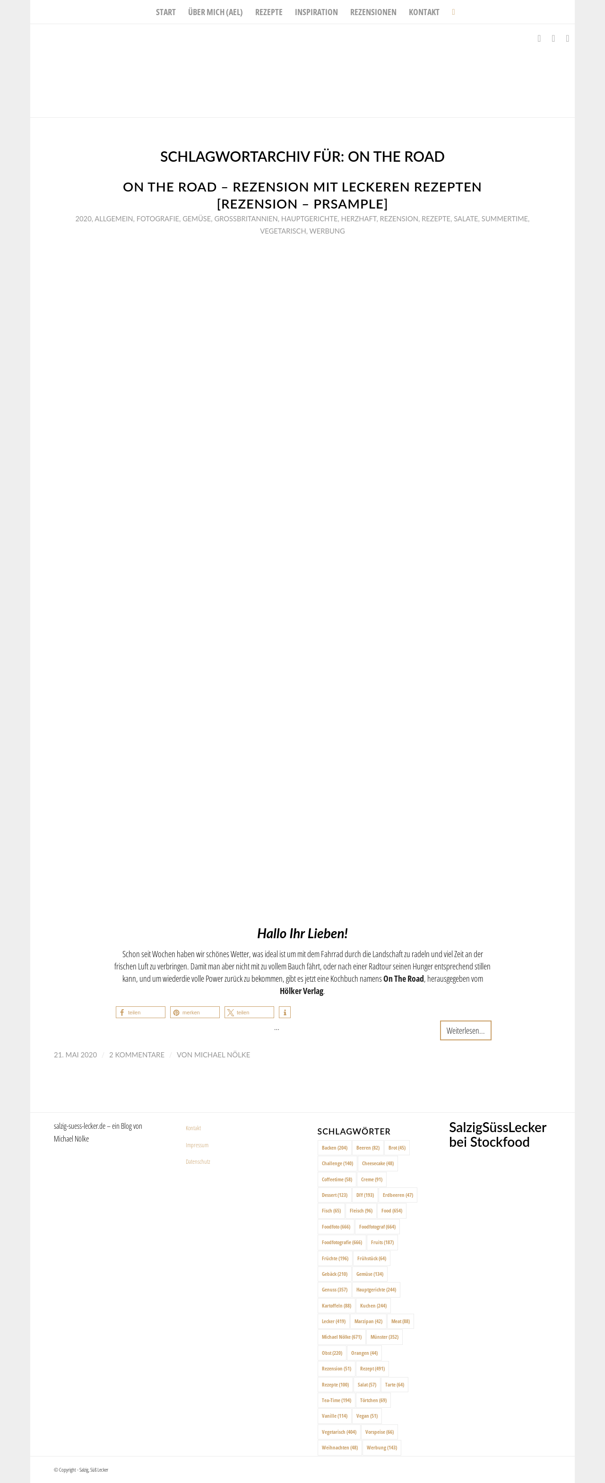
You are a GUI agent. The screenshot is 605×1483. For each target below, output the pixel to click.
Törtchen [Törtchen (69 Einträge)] (373, 1400)
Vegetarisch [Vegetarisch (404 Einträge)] (339, 1431)
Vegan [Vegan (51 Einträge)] (367, 1415)
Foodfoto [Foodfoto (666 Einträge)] (336, 1226)
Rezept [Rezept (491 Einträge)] (372, 1368)
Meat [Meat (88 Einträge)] (400, 1321)
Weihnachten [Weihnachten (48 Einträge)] (340, 1447)
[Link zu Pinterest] (568, 38)
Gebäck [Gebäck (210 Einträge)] (334, 1273)
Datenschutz (198, 1161)
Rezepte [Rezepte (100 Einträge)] (335, 1384)
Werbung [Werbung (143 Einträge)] (382, 1447)
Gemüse (196, 218)
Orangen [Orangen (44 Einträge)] (364, 1352)
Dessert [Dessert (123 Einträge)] (334, 1194)
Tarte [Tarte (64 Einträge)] (394, 1384)
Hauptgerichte (309, 218)
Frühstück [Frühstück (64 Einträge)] (371, 1258)
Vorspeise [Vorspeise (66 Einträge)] (379, 1431)
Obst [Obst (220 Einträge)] (332, 1352)
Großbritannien (245, 218)
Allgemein (114, 218)
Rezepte (436, 218)
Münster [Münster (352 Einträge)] (384, 1336)
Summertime (505, 218)
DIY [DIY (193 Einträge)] (365, 1194)
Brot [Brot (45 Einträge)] (397, 1147)
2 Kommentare (136, 1054)
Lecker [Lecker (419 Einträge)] (334, 1321)
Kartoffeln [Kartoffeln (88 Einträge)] (336, 1305)
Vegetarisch (283, 231)
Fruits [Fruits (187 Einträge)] (382, 1242)
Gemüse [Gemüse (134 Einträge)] (369, 1273)
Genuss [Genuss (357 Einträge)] (334, 1289)
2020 (84, 218)
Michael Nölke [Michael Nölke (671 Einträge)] (342, 1336)
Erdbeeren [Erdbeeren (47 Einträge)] (398, 1194)
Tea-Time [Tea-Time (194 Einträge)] (336, 1400)
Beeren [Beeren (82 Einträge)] (368, 1147)
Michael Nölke (222, 1054)
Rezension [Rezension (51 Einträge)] (336, 1368)
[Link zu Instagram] (553, 38)
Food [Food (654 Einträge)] (391, 1210)
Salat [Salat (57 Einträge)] (367, 1384)
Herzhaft (359, 218)
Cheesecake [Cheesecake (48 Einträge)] (378, 1163)
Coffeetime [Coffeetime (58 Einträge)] (337, 1179)
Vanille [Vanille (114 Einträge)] (334, 1415)
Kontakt (193, 1128)
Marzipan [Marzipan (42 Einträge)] (368, 1321)
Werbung (327, 231)
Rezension (399, 218)
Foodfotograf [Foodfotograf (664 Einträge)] (377, 1226)
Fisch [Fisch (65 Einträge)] (331, 1210)
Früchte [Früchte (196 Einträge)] (335, 1258)
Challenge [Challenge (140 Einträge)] (337, 1163)
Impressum (197, 1145)
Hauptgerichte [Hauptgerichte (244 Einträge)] (376, 1289)
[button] (140, 1012)
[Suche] (450, 12)
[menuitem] (166, 12)
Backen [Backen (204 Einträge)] (334, 1147)
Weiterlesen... (466, 1030)
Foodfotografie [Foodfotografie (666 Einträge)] (342, 1242)
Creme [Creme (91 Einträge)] (371, 1179)
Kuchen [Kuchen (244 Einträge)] (373, 1305)
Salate (466, 218)
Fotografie (158, 218)
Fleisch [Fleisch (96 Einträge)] (361, 1210)
